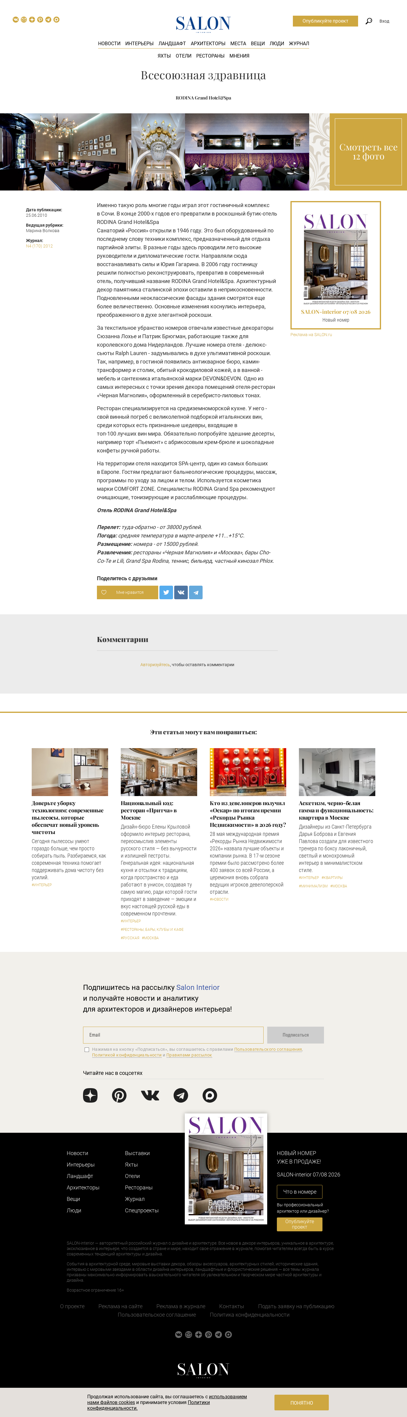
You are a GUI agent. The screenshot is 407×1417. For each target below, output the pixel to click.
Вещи (258, 43)
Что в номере (299, 1192)
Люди (277, 43)
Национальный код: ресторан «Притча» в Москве (149, 810)
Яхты (164, 56)
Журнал (299, 43)
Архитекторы (208, 43)
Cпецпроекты (142, 1210)
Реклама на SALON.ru (311, 334)
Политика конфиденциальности (250, 1315)
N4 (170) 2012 (39, 246)
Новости (109, 43)
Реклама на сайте (120, 1306)
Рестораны (210, 56)
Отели (183, 56)
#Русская (130, 938)
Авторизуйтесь (155, 664)
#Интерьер (42, 885)
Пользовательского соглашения (268, 1049)
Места (238, 43)
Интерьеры (139, 43)
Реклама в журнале (180, 1306)
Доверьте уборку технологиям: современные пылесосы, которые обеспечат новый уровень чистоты (68, 817)
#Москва (150, 938)
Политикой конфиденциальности (127, 1055)
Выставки (137, 1153)
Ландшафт (172, 43)
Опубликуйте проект (325, 21)
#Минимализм (313, 886)
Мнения (239, 56)
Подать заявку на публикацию (296, 1306)
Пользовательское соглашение (157, 1315)
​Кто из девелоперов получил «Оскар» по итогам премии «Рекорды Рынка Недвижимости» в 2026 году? (248, 813)
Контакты (231, 1306)
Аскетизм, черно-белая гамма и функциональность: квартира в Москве (336, 810)
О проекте (72, 1306)
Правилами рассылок (189, 1055)
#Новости (219, 899)
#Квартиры (332, 878)
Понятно (301, 1403)
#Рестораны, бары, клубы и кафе (152, 929)
